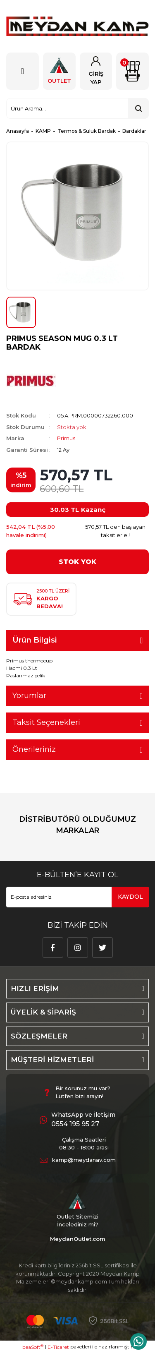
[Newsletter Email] (77, 897)
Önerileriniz (34, 749)
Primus (66, 438)
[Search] (77, 108)
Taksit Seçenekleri (46, 722)
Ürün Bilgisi (34, 640)
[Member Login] (96, 71)
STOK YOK (77, 562)
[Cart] (132, 71)
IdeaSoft (32, 1346)
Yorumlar (29, 695)
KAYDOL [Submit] (130, 896)
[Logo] (77, 26)
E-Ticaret (58, 1347)
